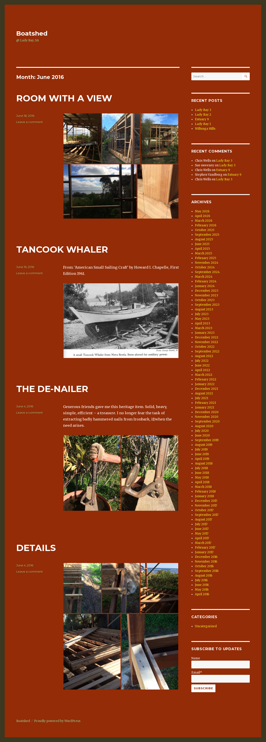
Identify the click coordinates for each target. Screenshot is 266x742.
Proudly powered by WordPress (57, 721)
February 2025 (205, 258)
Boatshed (31, 33)
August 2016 (203, 575)
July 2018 (201, 468)
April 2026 (202, 216)
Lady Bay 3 (203, 110)
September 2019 (207, 440)
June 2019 (202, 454)
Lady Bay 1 (203, 124)
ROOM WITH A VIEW (64, 98)
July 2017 (201, 524)
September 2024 (207, 272)
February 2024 (206, 281)
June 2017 (202, 529)
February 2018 (205, 491)
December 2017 (206, 501)
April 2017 (202, 538)
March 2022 (203, 375)
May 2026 (202, 211)
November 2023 (206, 295)
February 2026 (205, 225)
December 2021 (206, 389)
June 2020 (202, 435)
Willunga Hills (205, 129)
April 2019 (202, 459)
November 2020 (206, 417)
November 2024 (206, 263)
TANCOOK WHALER (62, 249)
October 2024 (205, 267)
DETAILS (36, 547)
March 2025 (203, 253)
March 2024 (204, 277)
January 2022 (205, 384)
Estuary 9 (202, 119)
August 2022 (204, 356)
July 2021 (201, 398)
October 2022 (205, 347)
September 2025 (207, 235)
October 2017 (204, 510)
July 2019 (201, 449)
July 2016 (201, 580)
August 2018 (204, 463)
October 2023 (205, 300)
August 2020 (204, 426)
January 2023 (205, 333)
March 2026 (203, 221)
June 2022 (202, 365)
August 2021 (204, 393)
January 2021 (204, 407)
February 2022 (205, 379)
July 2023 (202, 314)
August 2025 (204, 239)
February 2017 (205, 547)
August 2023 (204, 309)
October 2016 (204, 566)
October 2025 (204, 230)
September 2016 (207, 571)
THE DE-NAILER (52, 388)
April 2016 (202, 594)
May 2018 (202, 477)
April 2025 (202, 249)
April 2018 (202, 482)
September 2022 (207, 351)
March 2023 (203, 328)
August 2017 (203, 519)
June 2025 (202, 244)
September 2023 (207, 305)
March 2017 (203, 543)
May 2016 (202, 589)
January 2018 (204, 496)
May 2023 (202, 319)
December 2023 (206, 291)
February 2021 (205, 403)
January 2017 (204, 552)
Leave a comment (29, 122)
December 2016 (206, 557)
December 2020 (207, 412)
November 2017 (206, 505)
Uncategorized (206, 626)
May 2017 (201, 533)
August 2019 (203, 445)
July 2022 (202, 361)
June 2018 (202, 473)
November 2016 (206, 561)
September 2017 (206, 515)
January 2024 (205, 286)
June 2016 (202, 585)
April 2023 (202, 323)
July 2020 (202, 431)
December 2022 (206, 337)
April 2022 (202, 370)
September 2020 (207, 421)
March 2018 (203, 487)
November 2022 (206, 342)
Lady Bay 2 (203, 115)
